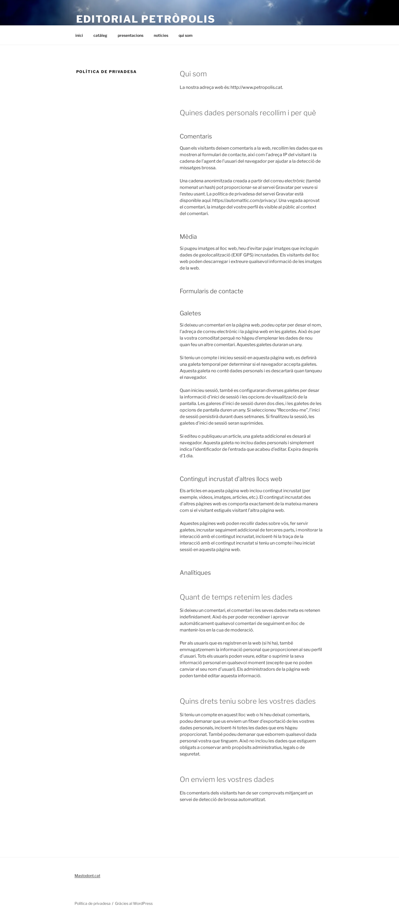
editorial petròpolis (146, 19)
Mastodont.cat (87, 875)
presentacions (130, 35)
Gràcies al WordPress (134, 903)
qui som (186, 35)
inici (79, 35)
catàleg (100, 35)
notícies (161, 35)
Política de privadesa (93, 903)
